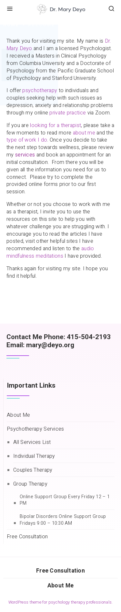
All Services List (32, 442)
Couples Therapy (33, 470)
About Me (18, 415)
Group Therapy (30, 484)
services (25, 155)
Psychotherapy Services (35, 429)
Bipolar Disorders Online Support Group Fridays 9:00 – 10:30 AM (63, 520)
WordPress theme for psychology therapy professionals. (60, 602)
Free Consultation (27, 537)
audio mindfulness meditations (50, 252)
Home (11, 25)
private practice (67, 113)
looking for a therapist (55, 125)
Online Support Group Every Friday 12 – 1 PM (65, 500)
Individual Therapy (34, 456)
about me (84, 133)
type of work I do (26, 140)
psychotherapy (39, 90)
